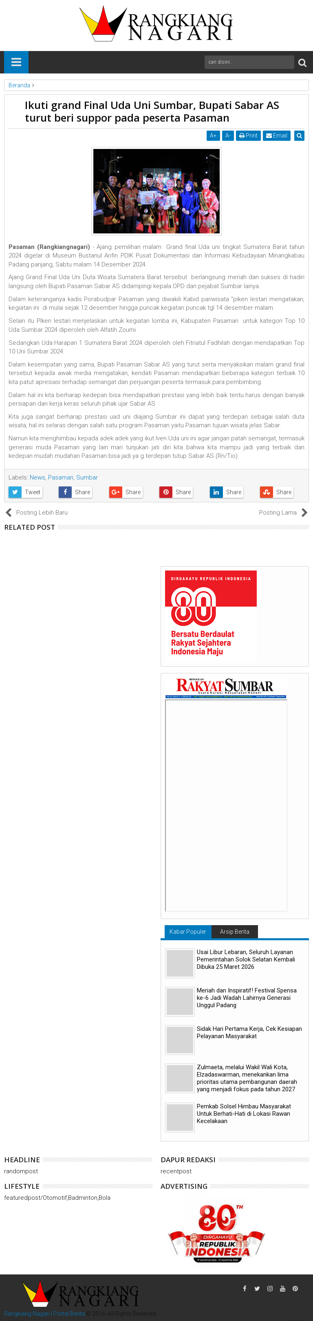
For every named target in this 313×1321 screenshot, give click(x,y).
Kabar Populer (188, 931)
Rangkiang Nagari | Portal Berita (44, 1313)
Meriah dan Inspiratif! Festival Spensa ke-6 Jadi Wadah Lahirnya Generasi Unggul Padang (247, 998)
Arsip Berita (234, 931)
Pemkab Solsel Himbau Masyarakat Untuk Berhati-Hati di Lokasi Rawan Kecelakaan (244, 1114)
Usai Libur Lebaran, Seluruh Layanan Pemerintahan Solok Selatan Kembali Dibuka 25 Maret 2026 (246, 959)
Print (249, 135)
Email (277, 135)
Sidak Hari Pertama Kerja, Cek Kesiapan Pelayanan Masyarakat (249, 1032)
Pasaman (60, 477)
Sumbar (87, 477)
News (37, 477)
